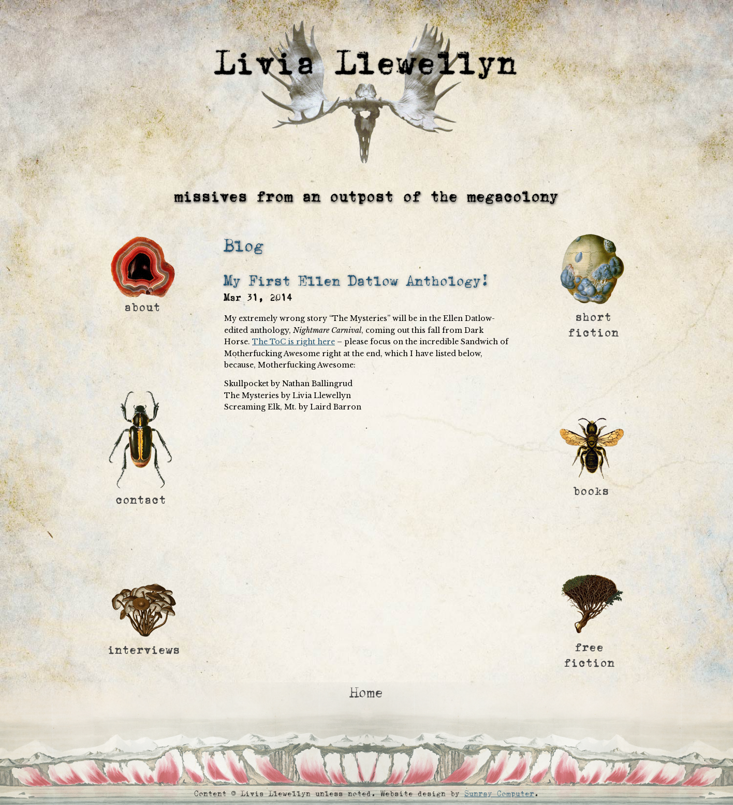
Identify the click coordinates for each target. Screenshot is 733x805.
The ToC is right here (293, 341)
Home (366, 693)
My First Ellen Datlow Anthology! (356, 281)
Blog (243, 246)
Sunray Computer (499, 793)
